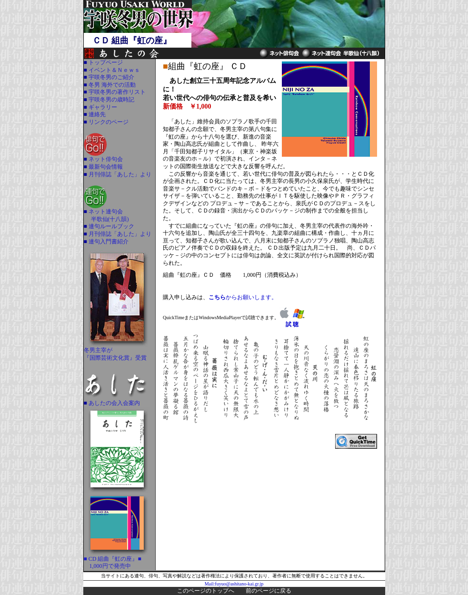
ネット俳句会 (105, 159)
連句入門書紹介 (108, 241)
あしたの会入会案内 (113, 403)
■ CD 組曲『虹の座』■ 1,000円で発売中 (117, 560)
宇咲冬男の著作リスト (116, 92)
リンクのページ (108, 122)
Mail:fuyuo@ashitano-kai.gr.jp (234, 583)
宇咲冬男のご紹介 (110, 77)
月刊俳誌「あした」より (119, 174)
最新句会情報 (105, 166)
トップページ (105, 62)
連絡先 (96, 114)
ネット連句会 (105, 211)
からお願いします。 (243, 297)
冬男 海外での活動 (111, 84)
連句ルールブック (110, 226)
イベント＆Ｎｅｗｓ (113, 70)
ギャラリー (102, 107)
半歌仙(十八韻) (110, 219)
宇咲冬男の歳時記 (110, 99)
